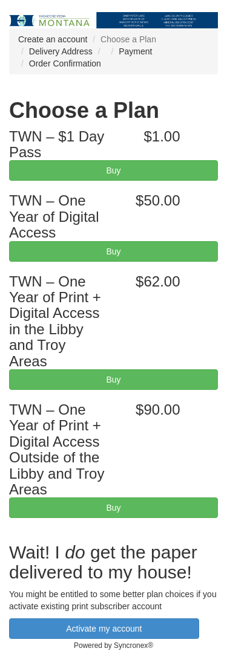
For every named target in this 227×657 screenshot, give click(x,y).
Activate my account (104, 628)
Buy (113, 170)
